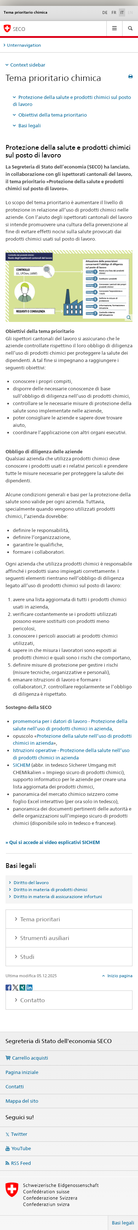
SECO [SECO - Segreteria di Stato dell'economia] (19, 29)
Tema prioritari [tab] (39, 919)
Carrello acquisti (30, 1058)
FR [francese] (114, 12)
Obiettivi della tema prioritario (52, 115)
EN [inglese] (131, 12)
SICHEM (21, 765)
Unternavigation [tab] (24, 45)
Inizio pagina (119, 975)
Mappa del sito (22, 1101)
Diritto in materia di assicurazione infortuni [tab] (57, 896)
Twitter (19, 1134)
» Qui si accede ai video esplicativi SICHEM (53, 842)
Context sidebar (27, 65)
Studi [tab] (26, 956)
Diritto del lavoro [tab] (31, 882)
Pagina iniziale (22, 1072)
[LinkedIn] (29, 987)
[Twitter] (16, 987)
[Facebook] (9, 987)
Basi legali (29, 125)
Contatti (15, 1086)
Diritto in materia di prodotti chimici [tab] (50, 889)
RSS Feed (21, 1163)
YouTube (21, 1148)
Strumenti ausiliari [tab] (44, 938)
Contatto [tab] (32, 1000)
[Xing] (23, 987)
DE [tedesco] (104, 12)
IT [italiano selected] (122, 12)
